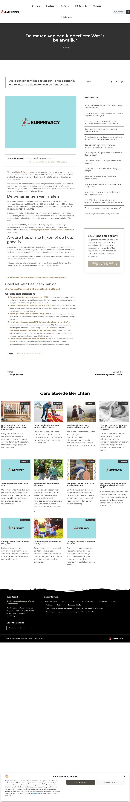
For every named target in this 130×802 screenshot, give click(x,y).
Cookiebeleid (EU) (74, 605)
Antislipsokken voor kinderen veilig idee (29, 314)
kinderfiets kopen (35, 353)
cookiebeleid (35, 793)
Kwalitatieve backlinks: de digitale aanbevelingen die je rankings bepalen (74, 608)
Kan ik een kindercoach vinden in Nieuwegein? (78, 426)
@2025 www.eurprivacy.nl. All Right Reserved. (25, 638)
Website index (87, 601)
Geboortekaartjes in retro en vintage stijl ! (30, 305)
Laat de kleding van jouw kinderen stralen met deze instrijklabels (13, 427)
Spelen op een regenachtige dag (14, 484)
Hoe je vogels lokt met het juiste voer (101, 214)
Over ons (36, 6)
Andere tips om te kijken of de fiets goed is (47, 162)
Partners (65, 6)
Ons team (50, 6)
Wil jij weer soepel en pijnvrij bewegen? (102, 208)
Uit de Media (102, 601)
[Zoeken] (128, 12)
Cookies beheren (111, 782)
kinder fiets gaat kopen (25, 172)
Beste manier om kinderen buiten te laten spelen (47, 426)
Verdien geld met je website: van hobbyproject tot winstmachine (71, 612)
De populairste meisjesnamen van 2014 (29, 297)
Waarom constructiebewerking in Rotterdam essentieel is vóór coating (101, 122)
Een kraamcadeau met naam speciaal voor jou (32, 330)
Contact (97, 6)
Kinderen (65, 47)
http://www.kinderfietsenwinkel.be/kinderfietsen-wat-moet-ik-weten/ (37, 277)
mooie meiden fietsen (61, 230)
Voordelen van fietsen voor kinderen (27, 339)
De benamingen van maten (40, 158)
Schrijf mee (66, 17)
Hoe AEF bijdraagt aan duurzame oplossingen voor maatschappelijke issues (103, 201)
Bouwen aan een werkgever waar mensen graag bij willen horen (99, 146)
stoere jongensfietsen (40, 230)
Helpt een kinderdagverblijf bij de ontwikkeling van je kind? (39, 322)
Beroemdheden (51, 601)
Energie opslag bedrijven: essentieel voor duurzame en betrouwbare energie (103, 138)
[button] (124, 776)
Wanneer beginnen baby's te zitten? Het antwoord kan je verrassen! (113, 427)
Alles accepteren (80, 782)
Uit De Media (81, 6)
